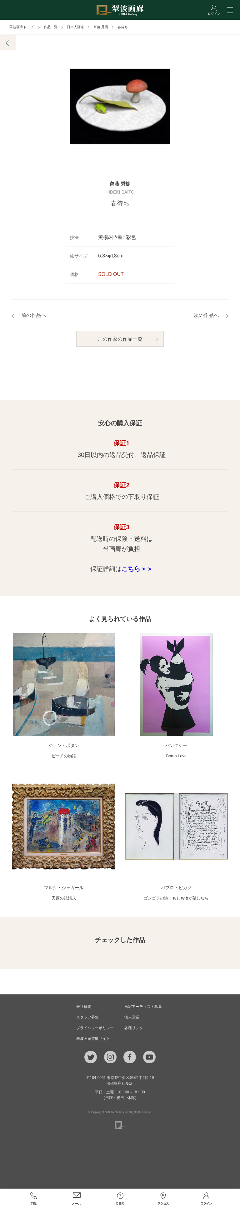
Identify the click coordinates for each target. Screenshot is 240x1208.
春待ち (123, 27)
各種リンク (133, 1028)
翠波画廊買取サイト (93, 1039)
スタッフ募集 (87, 1018)
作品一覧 (51, 27)
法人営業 (131, 1018)
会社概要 (83, 1007)
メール (76, 1198)
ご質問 (120, 1198)
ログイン (206, 1198)
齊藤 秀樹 (100, 27)
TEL (33, 1198)
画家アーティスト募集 (143, 1007)
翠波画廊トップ (21, 27)
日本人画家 (75, 27)
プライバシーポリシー (95, 1028)
